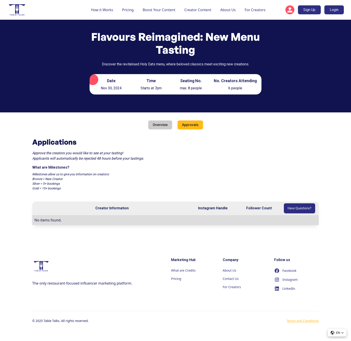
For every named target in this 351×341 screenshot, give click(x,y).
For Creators (255, 9)
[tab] (160, 124)
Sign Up (309, 10)
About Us (228, 9)
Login (334, 10)
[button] (289, 9)
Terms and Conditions (303, 321)
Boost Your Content (159, 9)
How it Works (102, 9)
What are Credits (183, 270)
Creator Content (197, 9)
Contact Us (231, 279)
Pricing (128, 9)
